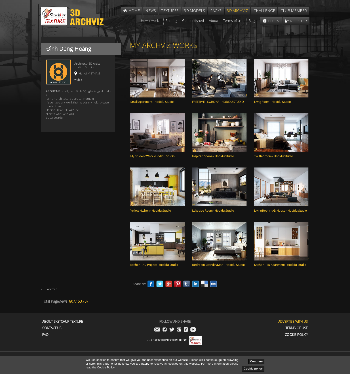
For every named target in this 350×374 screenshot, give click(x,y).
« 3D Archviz (49, 289)
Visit (174, 340)
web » (78, 80)
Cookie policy (253, 368)
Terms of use (297, 328)
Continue (256, 361)
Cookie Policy (296, 335)
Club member (293, 10)
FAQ (45, 335)
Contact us (51, 328)
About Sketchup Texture (62, 321)
